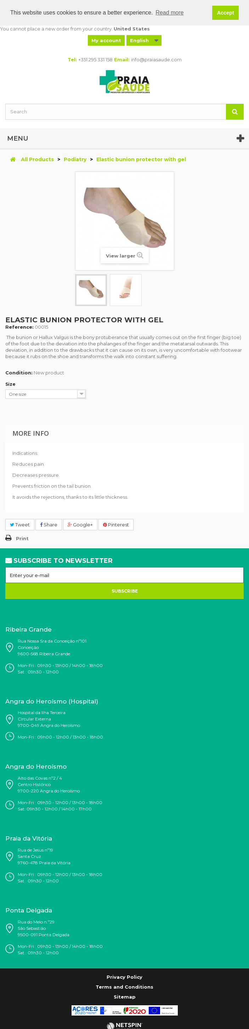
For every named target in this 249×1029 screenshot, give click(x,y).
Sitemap (125, 996)
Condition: (19, 372)
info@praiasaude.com (156, 59)
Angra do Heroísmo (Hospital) (51, 701)
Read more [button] (169, 13)
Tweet (20, 524)
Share (48, 524)
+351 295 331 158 (95, 59)
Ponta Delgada (28, 910)
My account (106, 40)
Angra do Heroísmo (36, 766)
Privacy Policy (124, 976)
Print (22, 538)
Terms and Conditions (124, 986)
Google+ (80, 524)
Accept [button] (225, 13)
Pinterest (116, 524)
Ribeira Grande (28, 629)
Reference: (19, 326)
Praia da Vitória (28, 838)
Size (11, 383)
